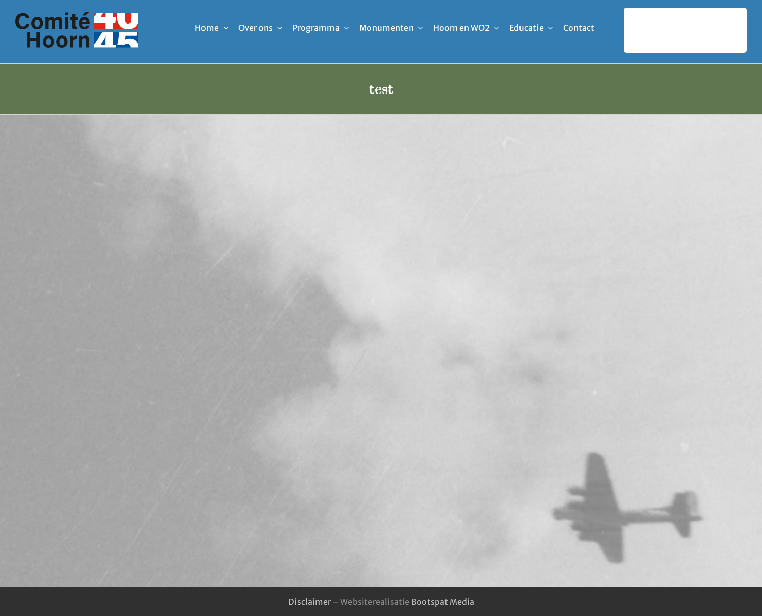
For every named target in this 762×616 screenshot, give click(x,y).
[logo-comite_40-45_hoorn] (76, 16)
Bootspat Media (442, 601)
